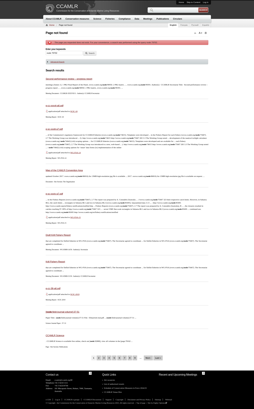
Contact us (52, 374)
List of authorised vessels (114, 384)
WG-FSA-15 (75, 217)
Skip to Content (193, 2)
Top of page (140, 403)
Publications (163, 19)
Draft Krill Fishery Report (58, 235)
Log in (205, 2)
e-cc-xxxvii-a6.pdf (54, 105)
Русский (194, 25)
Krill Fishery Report (55, 261)
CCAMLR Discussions (92, 400)
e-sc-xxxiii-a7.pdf (54, 129)
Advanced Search (57, 62)
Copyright (119, 400)
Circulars (177, 19)
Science (97, 19)
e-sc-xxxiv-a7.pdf (54, 193)
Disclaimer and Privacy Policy (139, 400)
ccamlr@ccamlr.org (62, 380)
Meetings (147, 19)
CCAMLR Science (55, 335)
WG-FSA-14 (75, 152)
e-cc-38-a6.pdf (53, 288)
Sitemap (158, 400)
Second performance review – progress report (69, 78)
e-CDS (48, 400)
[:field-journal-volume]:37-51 (62, 312)
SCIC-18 (73, 111)
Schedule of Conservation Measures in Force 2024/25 (125, 388)
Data (137, 19)
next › (148, 358)
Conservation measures (77, 19)
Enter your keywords (56, 49)
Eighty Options (159, 403)
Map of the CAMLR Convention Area (64, 170)
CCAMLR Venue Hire (113, 392)
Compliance (125, 19)
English (173, 25)
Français (184, 25)
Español (205, 25)
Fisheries (110, 19)
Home (181, 2)
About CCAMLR (53, 19)
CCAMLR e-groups (71, 400)
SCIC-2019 (74, 294)
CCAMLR (67, 6)
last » (158, 358)
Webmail (168, 400)
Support (108, 400)
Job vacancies (109, 380)
